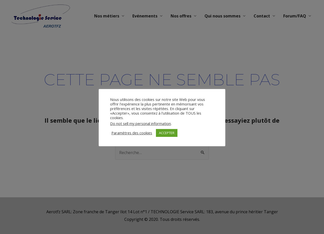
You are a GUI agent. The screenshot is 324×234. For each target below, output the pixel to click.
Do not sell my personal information (140, 123)
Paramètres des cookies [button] (131, 133)
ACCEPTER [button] (166, 133)
